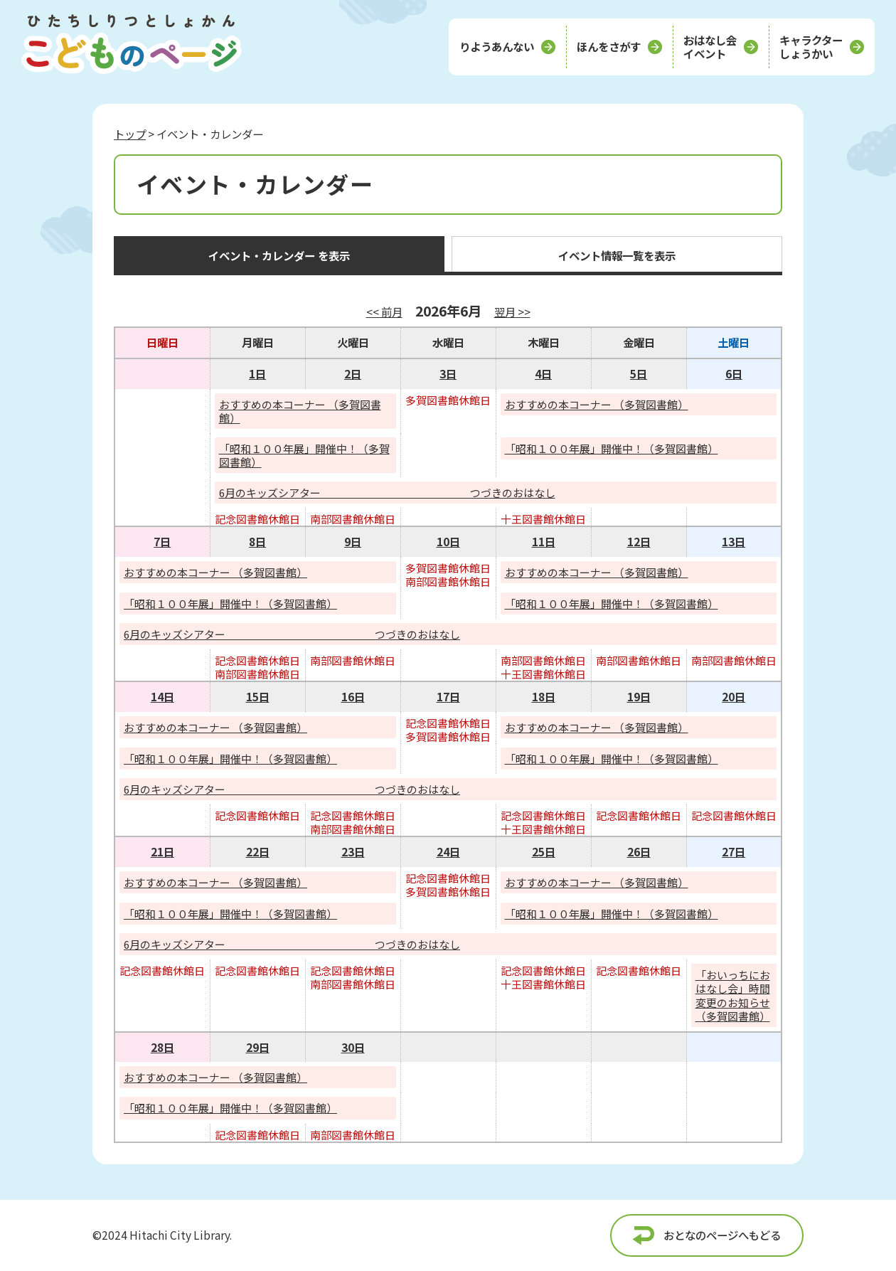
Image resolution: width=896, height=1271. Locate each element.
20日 (733, 696)
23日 (353, 851)
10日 (448, 541)
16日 (353, 696)
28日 (162, 1047)
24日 (448, 851)
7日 (162, 541)
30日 (353, 1047)
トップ (130, 134)
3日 (448, 373)
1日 (257, 373)
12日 (639, 541)
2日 (352, 373)
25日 (543, 851)
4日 (543, 373)
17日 (448, 696)
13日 (733, 541)
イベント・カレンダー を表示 (279, 255)
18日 (543, 696)
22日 (258, 851)
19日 (639, 696)
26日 (639, 851)
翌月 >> (512, 311)
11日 (543, 541)
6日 (733, 373)
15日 (258, 696)
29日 (258, 1047)
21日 (162, 851)
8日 (257, 541)
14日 (162, 696)
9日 (352, 541)
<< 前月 (384, 311)
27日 (733, 851)
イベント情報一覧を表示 (617, 255)
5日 (638, 373)
